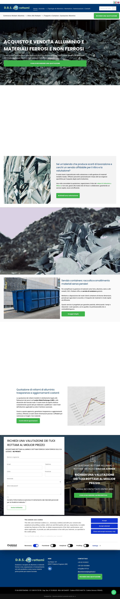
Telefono (48, 464)
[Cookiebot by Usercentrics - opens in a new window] (12, 595)
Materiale (10, 479)
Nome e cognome (13, 457)
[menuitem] (35, 8)
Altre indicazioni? (12, 486)
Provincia (48, 471)
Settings (95, 595)
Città (8, 471)
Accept (104, 570)
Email (8, 464)
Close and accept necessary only (104, 581)
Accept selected (104, 575)
